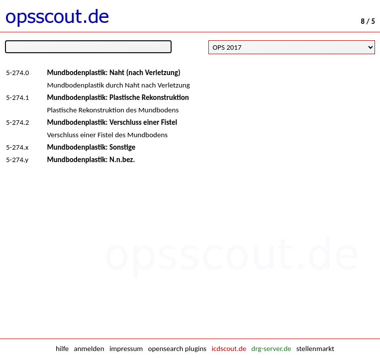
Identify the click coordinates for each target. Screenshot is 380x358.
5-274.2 (17, 122)
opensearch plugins (177, 348)
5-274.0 (17, 72)
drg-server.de (271, 348)
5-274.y (17, 159)
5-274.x (17, 147)
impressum (126, 348)
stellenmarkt (315, 348)
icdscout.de (228, 348)
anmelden (89, 348)
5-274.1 (17, 97)
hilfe (62, 348)
